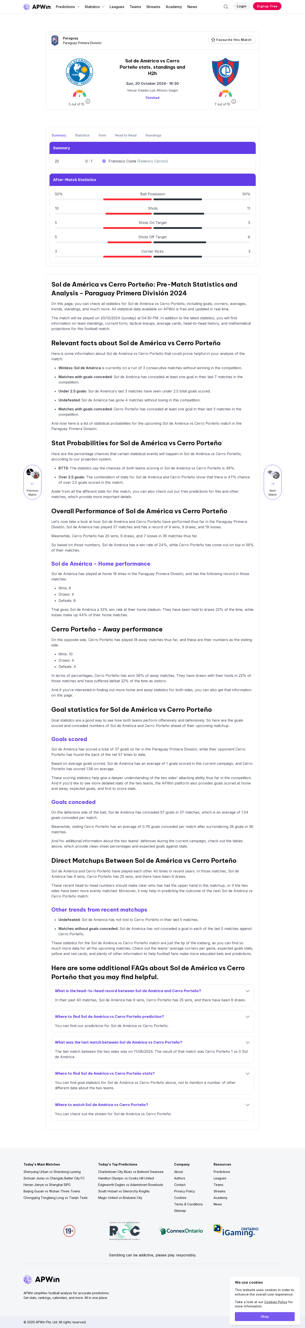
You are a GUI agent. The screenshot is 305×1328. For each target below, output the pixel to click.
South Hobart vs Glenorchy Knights (124, 1191)
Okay (265, 1316)
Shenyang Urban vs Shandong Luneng (52, 1172)
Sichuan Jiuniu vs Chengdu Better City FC (54, 1178)
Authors (179, 1178)
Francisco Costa (122, 161)
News (192, 6)
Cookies (180, 1198)
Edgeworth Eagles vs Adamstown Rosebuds (130, 1185)
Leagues (117, 6)
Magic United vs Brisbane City (120, 1198)
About (178, 1172)
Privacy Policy (184, 1191)
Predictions (68, 6)
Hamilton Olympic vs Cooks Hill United (126, 1178)
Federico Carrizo (152, 161)
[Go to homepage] (37, 6)
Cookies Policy (275, 1302)
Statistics (95, 6)
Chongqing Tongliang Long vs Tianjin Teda (55, 1198)
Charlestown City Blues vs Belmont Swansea (130, 1172)
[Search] (225, 6)
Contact (180, 1185)
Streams (153, 6)
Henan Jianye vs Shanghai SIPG (47, 1185)
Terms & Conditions (188, 1204)
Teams (135, 6)
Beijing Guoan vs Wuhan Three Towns (52, 1191)
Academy (174, 6)
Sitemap (180, 1211)
